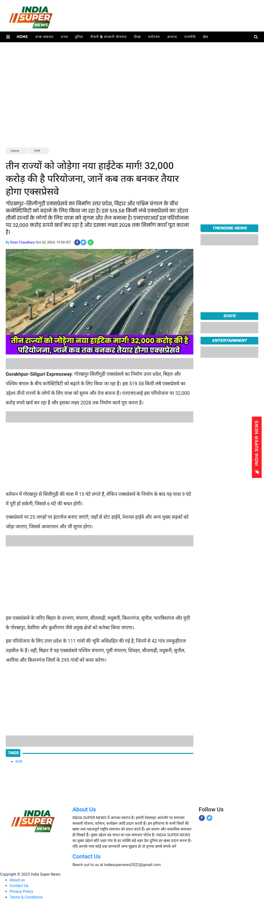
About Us (84, 809)
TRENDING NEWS (229, 228)
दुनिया (79, 37)
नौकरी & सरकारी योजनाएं (108, 37)
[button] (8, 36)
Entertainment (229, 340)
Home (22, 37)
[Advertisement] (132, 113)
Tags (13, 752)
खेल (205, 37)
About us (17, 880)
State (229, 315)
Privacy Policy (21, 891)
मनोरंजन (154, 37)
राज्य (64, 37)
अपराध (172, 37)
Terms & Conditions (26, 897)
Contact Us (87, 856)
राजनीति (190, 37)
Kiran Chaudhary (22, 242)
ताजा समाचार (44, 37)
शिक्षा (137, 37)
